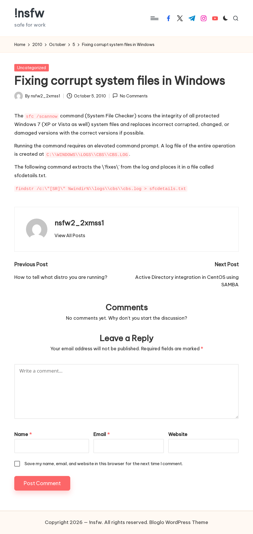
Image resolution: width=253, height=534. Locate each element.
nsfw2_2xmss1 (79, 223)
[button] (70, 235)
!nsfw (29, 13)
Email (101, 434)
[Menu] (154, 18)
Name (23, 434)
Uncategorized (31, 67)
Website (177, 434)
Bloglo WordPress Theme (178, 522)
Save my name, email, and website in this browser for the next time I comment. (104, 463)
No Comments (130, 95)
